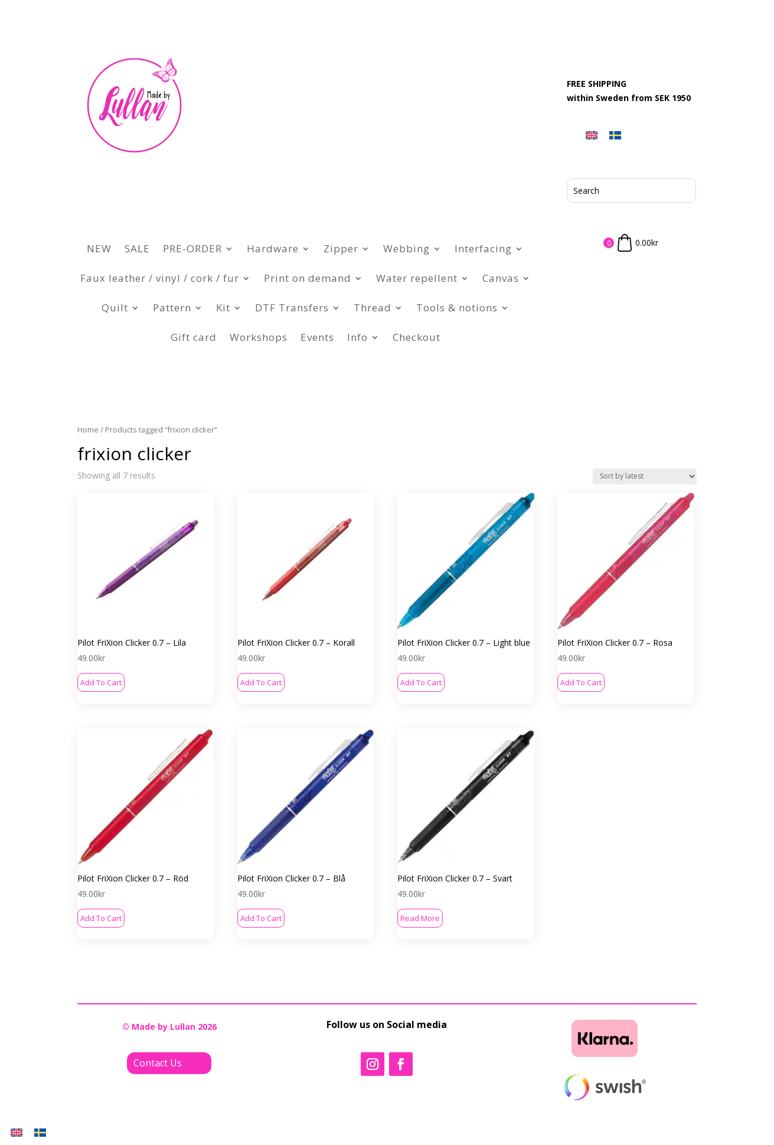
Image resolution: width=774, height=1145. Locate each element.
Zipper (341, 248)
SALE (137, 248)
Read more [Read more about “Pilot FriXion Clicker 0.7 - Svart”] (420, 918)
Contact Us (157, 1062)
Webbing (406, 248)
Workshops (259, 337)
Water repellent (417, 278)
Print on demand (307, 278)
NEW (99, 248)
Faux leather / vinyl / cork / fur (159, 278)
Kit (223, 307)
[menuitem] (591, 135)
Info (357, 337)
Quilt (115, 307)
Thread (372, 307)
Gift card (194, 337)
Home (88, 429)
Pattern (172, 307)
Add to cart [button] (101, 682)
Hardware (273, 248)
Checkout (416, 337)
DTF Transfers (292, 307)
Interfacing (483, 248)
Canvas (500, 278)
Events (317, 337)
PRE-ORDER (192, 248)
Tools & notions (457, 307)
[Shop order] (645, 476)
